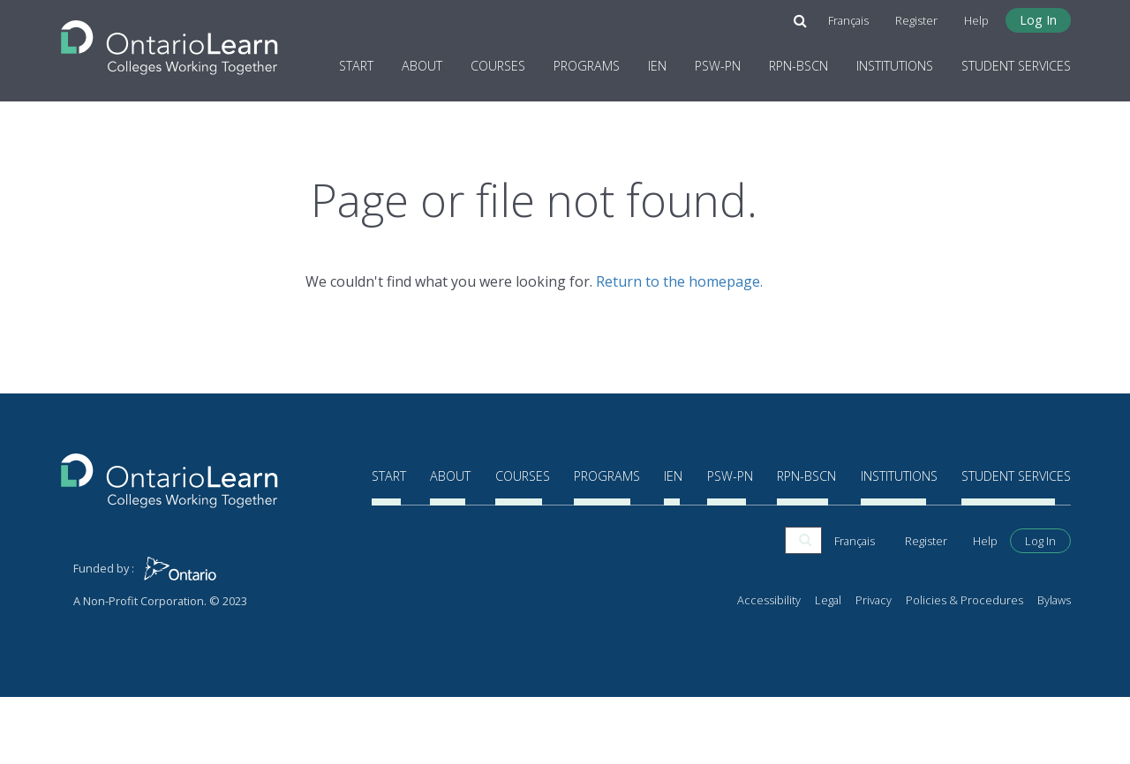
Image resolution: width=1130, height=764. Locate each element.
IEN (657, 64)
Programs (587, 64)
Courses (498, 64)
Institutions (894, 64)
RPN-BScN (798, 64)
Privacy (873, 666)
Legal (828, 666)
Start (356, 64)
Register (916, 19)
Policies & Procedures (964, 666)
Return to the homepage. (679, 281)
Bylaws (1054, 666)
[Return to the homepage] (169, 41)
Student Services (1016, 64)
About (422, 64)
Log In (1038, 19)
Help (976, 19)
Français (848, 19)
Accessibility (769, 666)
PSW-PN (718, 64)
